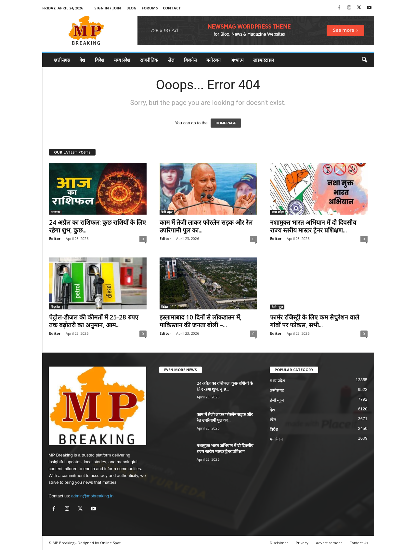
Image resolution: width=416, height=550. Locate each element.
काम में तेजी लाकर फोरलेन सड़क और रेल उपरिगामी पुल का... (206, 226)
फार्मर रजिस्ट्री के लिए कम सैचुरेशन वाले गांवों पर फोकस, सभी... (314, 321)
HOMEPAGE (225, 123)
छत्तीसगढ (62, 60)
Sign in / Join (107, 8)
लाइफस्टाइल (263, 60)
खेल (171, 60)
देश (82, 60)
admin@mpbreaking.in (92, 496)
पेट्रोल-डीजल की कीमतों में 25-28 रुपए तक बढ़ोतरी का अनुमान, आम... (93, 321)
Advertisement (329, 542)
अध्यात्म (236, 60)
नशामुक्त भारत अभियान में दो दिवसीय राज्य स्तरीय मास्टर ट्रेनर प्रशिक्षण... (313, 226)
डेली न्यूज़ (166, 212)
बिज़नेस (190, 60)
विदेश (99, 60)
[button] (364, 60)
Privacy (302, 542)
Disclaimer (279, 542)
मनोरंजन (213, 60)
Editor (54, 238)
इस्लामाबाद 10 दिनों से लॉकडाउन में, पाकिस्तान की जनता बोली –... (200, 321)
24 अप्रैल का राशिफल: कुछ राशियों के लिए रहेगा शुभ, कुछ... (97, 226)
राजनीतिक (149, 60)
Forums (150, 8)
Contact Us (358, 542)
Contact (172, 8)
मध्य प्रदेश (122, 60)
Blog (131, 8)
